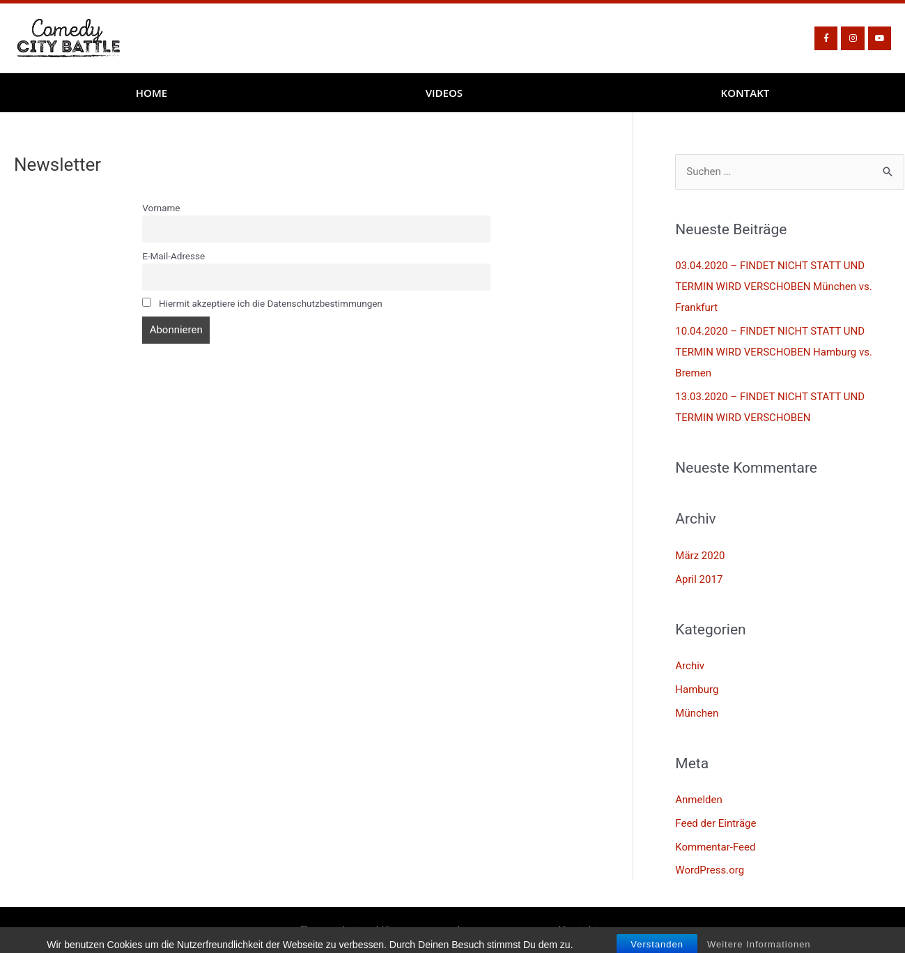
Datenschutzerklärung (358, 929)
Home (151, 93)
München (696, 713)
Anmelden (698, 799)
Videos (444, 93)
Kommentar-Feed (715, 847)
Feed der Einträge (715, 823)
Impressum (486, 929)
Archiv (689, 666)
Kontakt (745, 93)
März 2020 (700, 555)
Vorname (161, 207)
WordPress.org (709, 870)
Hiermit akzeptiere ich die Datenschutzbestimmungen (262, 303)
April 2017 (698, 579)
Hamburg (696, 689)
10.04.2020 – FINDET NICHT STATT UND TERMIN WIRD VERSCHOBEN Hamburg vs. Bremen (773, 352)
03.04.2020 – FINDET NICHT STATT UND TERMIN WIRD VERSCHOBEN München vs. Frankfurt (773, 286)
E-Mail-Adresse (173, 255)
